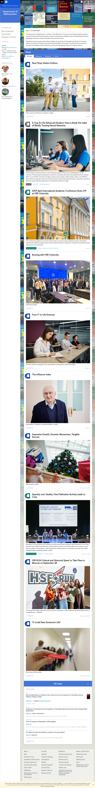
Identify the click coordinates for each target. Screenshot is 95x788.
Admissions (44, 754)
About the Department (8, 31)
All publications (29, 741)
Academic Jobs (62, 767)
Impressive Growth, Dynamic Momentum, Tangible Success (55, 435)
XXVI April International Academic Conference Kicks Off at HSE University (59, 192)
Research (62, 751)
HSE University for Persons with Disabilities (30, 773)
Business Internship (46, 773)
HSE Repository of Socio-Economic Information (82, 765)
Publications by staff (81, 754)
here (63, 783)
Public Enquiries (28, 777)
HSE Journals (79, 757)
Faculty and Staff (6, 34)
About (26, 751)
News (28, 52)
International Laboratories (65, 754)
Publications (30, 689)
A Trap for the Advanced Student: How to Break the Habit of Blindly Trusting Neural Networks (59, 124)
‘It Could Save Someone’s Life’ (46, 622)
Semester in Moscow (46, 770)
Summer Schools (45, 767)
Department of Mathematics (10, 12)
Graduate (43, 762)
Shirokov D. (29, 724)
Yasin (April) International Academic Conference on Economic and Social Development (65, 772)
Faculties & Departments (30, 762)
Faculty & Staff (28, 767)
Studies (44, 751)
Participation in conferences (9, 37)
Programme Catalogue (47, 757)
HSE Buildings (27, 770)
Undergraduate (45, 759)
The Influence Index (41, 374)
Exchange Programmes (47, 765)
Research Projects (63, 759)
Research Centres (63, 757)
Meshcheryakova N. (45, 701)
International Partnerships (30, 765)
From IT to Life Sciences (43, 314)
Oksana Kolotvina (11, 86)
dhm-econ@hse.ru (9, 56)
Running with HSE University (45, 254)
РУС (79, 1)
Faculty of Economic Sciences (10, 6)
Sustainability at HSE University (32, 759)
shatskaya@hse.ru (6, 58)
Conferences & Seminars (65, 765)
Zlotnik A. (28, 735)
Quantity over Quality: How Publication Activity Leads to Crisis (58, 495)
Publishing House (80, 759)
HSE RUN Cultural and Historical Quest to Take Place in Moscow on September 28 (58, 561)
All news (58, 683)
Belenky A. (29, 713)
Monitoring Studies (64, 762)
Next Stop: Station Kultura (44, 63)
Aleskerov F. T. (30, 701)
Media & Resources (82, 751)
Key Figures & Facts (29, 757)
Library (78, 762)
